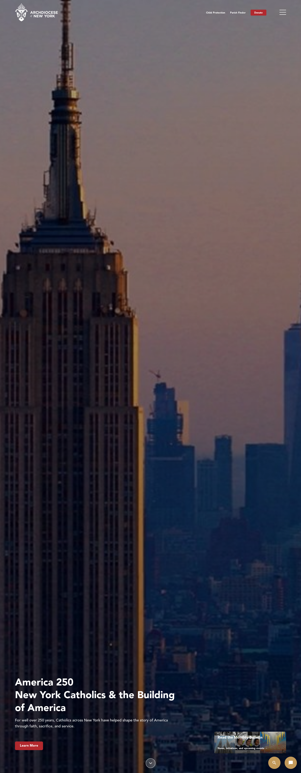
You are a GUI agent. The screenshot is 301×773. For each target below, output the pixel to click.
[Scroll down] (151, 763)
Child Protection (215, 12)
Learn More (29, 746)
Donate (258, 12)
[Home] (36, 12)
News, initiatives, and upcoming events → (243, 748)
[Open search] (274, 763)
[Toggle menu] (282, 12)
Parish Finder (238, 12)
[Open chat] (291, 763)
